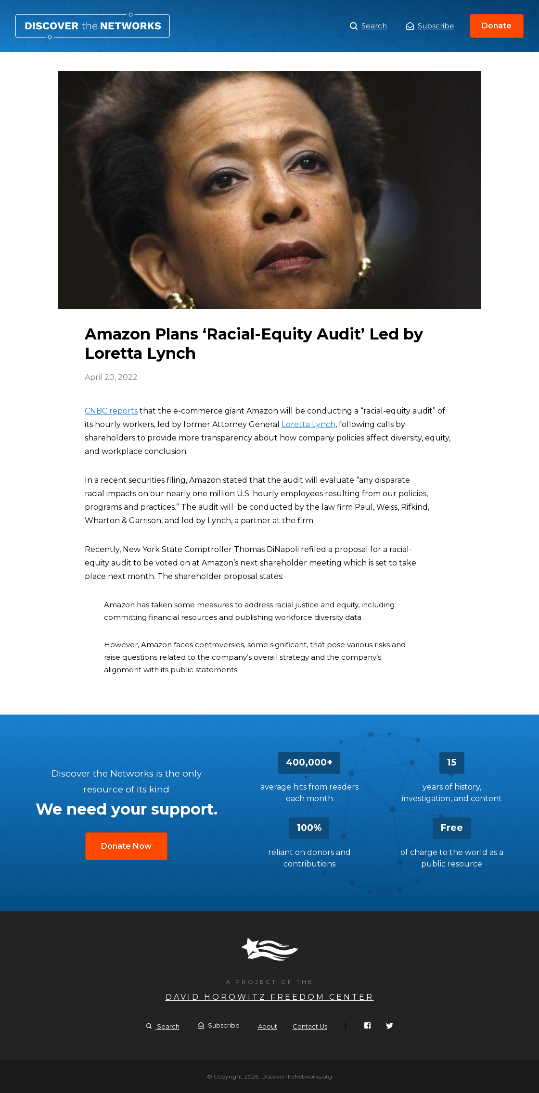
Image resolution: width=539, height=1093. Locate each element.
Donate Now (126, 846)
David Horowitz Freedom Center (270, 997)
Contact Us (310, 1026)
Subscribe (430, 25)
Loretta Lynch (308, 424)
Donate (497, 25)
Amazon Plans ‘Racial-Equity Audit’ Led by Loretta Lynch (92, 26)
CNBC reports (111, 410)
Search (368, 26)
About (267, 1026)
